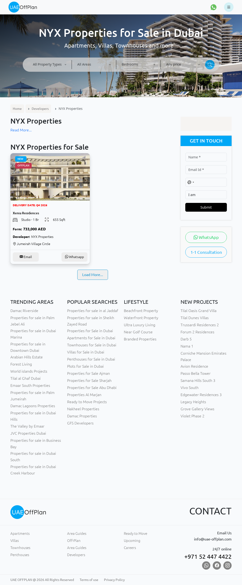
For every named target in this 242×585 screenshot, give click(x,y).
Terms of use (89, 580)
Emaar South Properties (30, 385)
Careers (130, 548)
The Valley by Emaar (27, 426)
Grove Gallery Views (197, 409)
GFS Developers (80, 423)
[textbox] (49, 64)
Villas (14, 541)
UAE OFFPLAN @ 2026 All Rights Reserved (42, 580)
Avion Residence (194, 366)
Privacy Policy (114, 580)
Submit (206, 207)
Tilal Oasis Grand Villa (198, 310)
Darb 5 (186, 339)
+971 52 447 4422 (208, 556)
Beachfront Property (141, 310)
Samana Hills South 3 (198, 380)
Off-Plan (74, 541)
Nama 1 (187, 346)
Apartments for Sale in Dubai (91, 338)
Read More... (21, 130)
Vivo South (190, 387)
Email (26, 257)
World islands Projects (28, 371)
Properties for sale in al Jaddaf (92, 310)
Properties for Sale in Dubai (90, 331)
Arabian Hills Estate (26, 357)
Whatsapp (74, 257)
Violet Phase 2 (192, 416)
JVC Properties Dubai (28, 433)
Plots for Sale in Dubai (85, 366)
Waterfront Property (141, 318)
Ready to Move (135, 533)
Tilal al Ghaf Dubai (25, 378)
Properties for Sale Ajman (88, 373)
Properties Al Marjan (84, 395)
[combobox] (49, 64)
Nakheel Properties (83, 409)
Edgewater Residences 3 (201, 395)
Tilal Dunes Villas (195, 318)
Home (17, 109)
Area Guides (76, 533)
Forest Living (21, 364)
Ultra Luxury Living (139, 325)
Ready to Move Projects (87, 402)
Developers (40, 109)
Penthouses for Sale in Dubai (91, 359)
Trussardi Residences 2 (200, 325)
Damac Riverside (24, 310)
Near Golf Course (138, 332)
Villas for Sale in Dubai (85, 352)
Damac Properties (82, 416)
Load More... (92, 274)
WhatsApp (206, 237)
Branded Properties (140, 339)
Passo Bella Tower (196, 373)
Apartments (20, 533)
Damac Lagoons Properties (32, 406)
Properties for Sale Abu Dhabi (92, 387)
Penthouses (19, 555)
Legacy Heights (193, 402)
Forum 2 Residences (197, 332)
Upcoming (132, 541)
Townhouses (20, 548)
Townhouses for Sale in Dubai (91, 345)
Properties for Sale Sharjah (89, 380)
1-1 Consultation (206, 252)
